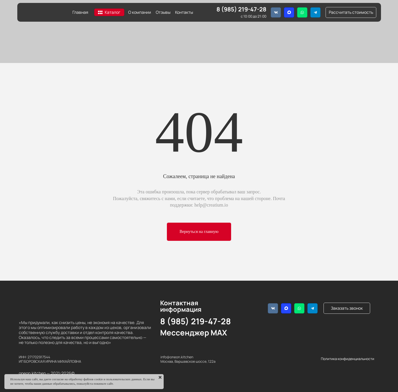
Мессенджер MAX (193, 332)
